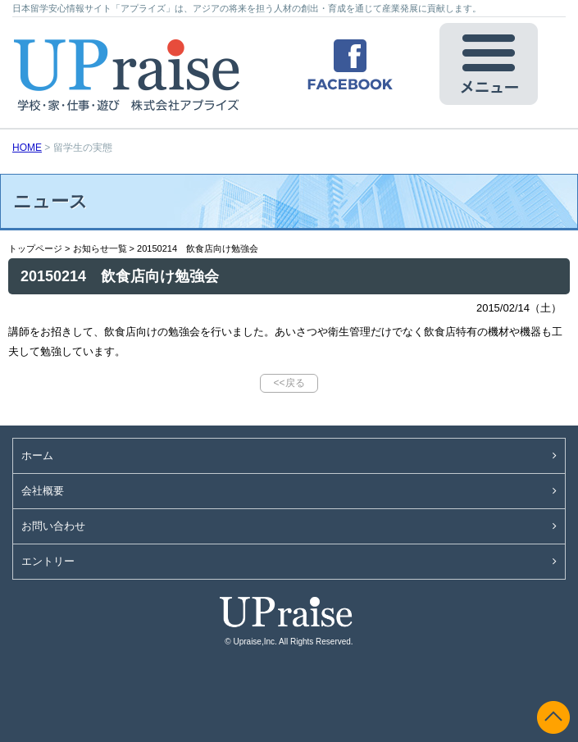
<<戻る (288, 383)
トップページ (35, 248)
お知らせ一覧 (100, 248)
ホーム (37, 455)
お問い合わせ (53, 526)
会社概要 (42, 491)
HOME (27, 147)
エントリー (48, 561)
